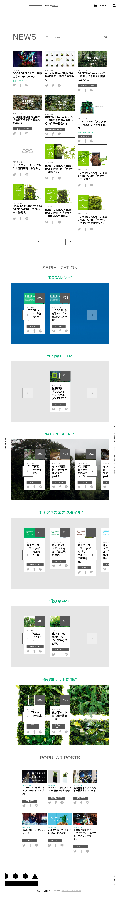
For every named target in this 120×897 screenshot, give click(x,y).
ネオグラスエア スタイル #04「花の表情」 (60, 830)
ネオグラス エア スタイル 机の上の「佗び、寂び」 (33, 552)
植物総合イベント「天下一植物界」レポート (85, 788)
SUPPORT (43, 891)
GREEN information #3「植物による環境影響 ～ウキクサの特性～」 (59, 120)
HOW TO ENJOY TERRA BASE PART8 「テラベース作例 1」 (27, 209)
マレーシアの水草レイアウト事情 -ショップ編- (34, 789)
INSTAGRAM (114, 459)
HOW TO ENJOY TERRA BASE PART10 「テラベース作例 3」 (59, 168)
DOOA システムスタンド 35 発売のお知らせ (60, 788)
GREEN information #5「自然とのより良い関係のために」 (91, 76)
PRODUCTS (35, 565)
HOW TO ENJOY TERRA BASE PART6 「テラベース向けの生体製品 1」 (92, 219)
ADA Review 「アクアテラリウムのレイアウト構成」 (92, 125)
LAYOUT (59, 404)
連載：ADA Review (85, 132)
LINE (114, 448)
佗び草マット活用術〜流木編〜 (34, 715)
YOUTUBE (114, 471)
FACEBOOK (114, 437)
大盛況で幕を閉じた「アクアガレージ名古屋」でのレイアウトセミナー (85, 833)
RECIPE (33, 326)
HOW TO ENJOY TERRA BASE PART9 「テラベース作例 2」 (92, 175)
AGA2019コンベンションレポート (34, 830)
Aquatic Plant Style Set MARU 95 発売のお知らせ (59, 76)
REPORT (34, 482)
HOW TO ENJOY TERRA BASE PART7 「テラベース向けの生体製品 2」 (59, 212)
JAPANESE (100, 5)
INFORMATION (87, 85)
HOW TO (85, 136)
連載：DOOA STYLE (21, 81)
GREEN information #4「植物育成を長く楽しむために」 (27, 119)
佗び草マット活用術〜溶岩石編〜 (59, 715)
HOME (48, 6)
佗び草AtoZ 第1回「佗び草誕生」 (34, 637)
